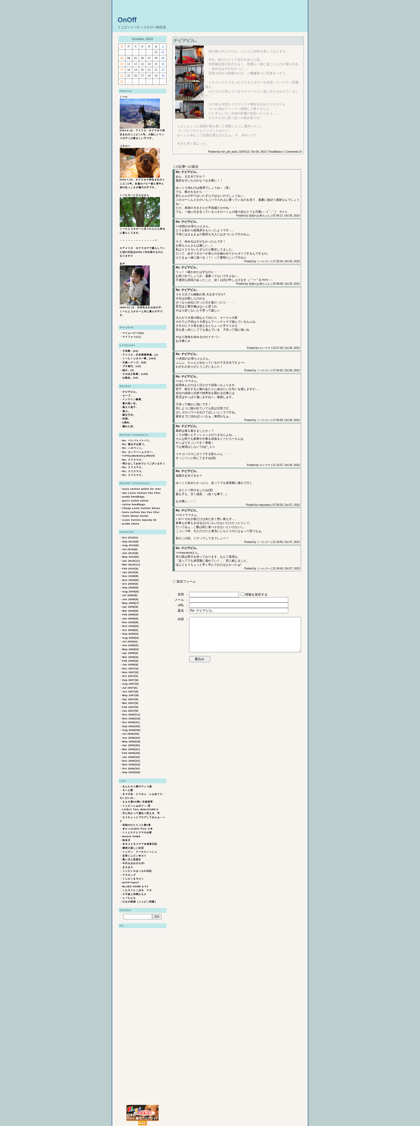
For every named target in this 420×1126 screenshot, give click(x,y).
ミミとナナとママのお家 (137, 832)
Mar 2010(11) (131, 564)
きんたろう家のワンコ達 (137, 786)
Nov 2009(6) (130, 580)
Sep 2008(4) (130, 634)
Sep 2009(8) (130, 587)
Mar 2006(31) (131, 749)
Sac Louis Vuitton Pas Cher (141, 493)
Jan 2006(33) (131, 757)
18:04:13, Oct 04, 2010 (252, 151)
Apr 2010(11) (131, 561)
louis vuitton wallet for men (141, 489)
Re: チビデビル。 (187, 171)
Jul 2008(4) (130, 641)
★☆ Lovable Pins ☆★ (137, 828)
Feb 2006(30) (131, 753)
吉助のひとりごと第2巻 (136, 825)
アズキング (129, 875)
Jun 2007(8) (130, 691)
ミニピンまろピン (133, 878)
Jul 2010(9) (130, 549)
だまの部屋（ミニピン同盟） (139, 901)
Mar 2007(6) (130, 703)
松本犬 (126, 840)
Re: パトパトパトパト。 (137, 440)
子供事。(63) (130, 351)
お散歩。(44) (130, 377)
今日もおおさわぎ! (133, 863)
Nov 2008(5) (130, 626)
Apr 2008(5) (130, 653)
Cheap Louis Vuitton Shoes (141, 508)
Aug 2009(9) (130, 591)
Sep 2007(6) (130, 680)
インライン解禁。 (133, 399)
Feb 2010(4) (130, 568)
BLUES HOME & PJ (135, 886)
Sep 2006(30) (131, 726)
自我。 (126, 418)
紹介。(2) (128, 370)
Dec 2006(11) (131, 714)
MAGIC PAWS (131, 836)
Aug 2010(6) (130, 545)
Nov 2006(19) (131, 718)
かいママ (265, 347)
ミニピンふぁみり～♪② (136, 805)
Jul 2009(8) (130, 595)
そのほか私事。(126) (135, 374)
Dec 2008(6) (130, 622)
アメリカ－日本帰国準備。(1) (140, 354)
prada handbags (133, 496)
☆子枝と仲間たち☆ (134, 894)
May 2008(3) (130, 649)
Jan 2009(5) (130, 618)
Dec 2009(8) (130, 576)
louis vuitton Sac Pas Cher (141, 512)
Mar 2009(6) (130, 611)
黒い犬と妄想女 (131, 859)
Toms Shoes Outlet (135, 516)
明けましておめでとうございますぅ (143, 463)
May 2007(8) (130, 695)
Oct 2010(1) (130, 537)
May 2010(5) (130, 557)
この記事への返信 (185, 166)
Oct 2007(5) (130, 676)
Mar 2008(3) (130, 657)
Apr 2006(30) (131, 745)
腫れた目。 (129, 426)
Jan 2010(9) (130, 572)
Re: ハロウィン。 (133, 448)
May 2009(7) (130, 603)
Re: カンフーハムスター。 (138, 452)
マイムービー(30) (133, 333)
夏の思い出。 (130, 403)
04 (128, 58)
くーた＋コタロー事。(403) (139, 358)
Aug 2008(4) (130, 638)
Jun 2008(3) (130, 645)
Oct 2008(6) (130, 630)
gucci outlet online (135, 500)
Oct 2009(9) (130, 584)
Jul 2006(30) (131, 733)
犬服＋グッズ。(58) (134, 362)
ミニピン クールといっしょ (139, 851)
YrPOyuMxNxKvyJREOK (138, 455)
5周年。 (127, 422)
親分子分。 (129, 415)
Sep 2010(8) (130, 541)
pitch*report (130, 882)
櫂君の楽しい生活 (133, 848)
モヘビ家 (127, 790)
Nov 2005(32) (131, 764)
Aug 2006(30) (131, 730)
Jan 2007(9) (130, 710)
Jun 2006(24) (131, 737)
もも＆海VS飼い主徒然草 (137, 801)
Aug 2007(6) (130, 683)
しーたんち (129, 898)
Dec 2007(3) (130, 668)
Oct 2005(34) (131, 768)
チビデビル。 (130, 392)
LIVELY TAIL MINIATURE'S (140, 809)
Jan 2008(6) (130, 664)
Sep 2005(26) (131, 772)
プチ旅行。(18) (131, 366)
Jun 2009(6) (130, 599)
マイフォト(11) (131, 337)
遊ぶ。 (126, 411)
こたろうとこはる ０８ (137, 890)
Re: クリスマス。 (133, 459)
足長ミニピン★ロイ (134, 855)
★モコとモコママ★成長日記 (139, 844)
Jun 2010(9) (130, 553)
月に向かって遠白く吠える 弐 (141, 813)
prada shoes (131, 523)
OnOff (127, 20)
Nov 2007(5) (130, 672)
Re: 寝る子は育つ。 (134, 444)
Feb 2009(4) (130, 614)
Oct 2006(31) (131, 722)
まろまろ (127, 867)
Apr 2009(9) (130, 607)
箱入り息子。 (130, 407)
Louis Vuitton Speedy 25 (139, 520)
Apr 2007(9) (130, 699)
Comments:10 (293, 151)
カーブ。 (127, 395)
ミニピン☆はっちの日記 (137, 871)
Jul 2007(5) (130, 688)
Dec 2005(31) (131, 760)
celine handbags (133, 504)
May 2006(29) (131, 741)
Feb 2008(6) (130, 661)
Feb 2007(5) (130, 707)
